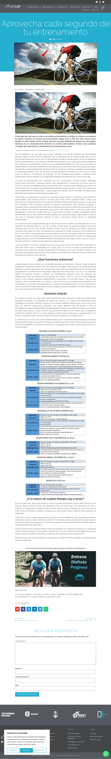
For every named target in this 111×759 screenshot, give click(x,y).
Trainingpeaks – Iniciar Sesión (76, 741)
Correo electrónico (22, 677)
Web (16, 685)
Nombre (18, 668)
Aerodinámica (62, 7)
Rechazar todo (27, 750)
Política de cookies (95, 739)
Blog (96, 7)
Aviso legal (93, 733)
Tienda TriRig (74, 7)
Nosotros (85, 10)
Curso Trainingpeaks (73, 733)
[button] (17, 609)
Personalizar (13, 750)
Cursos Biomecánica (74, 745)
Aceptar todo (40, 750)
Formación (87, 7)
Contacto (94, 10)
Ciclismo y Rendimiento (62, 150)
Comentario (21, 641)
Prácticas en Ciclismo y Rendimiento (74, 737)
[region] (27, 743)
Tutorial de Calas (72, 748)
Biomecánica (49, 7)
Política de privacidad (96, 736)
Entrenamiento (34, 7)
